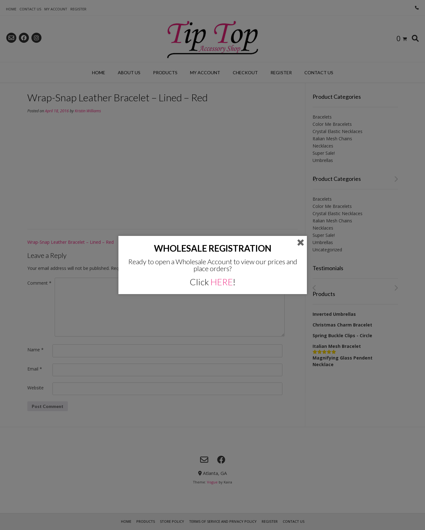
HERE (221, 281)
